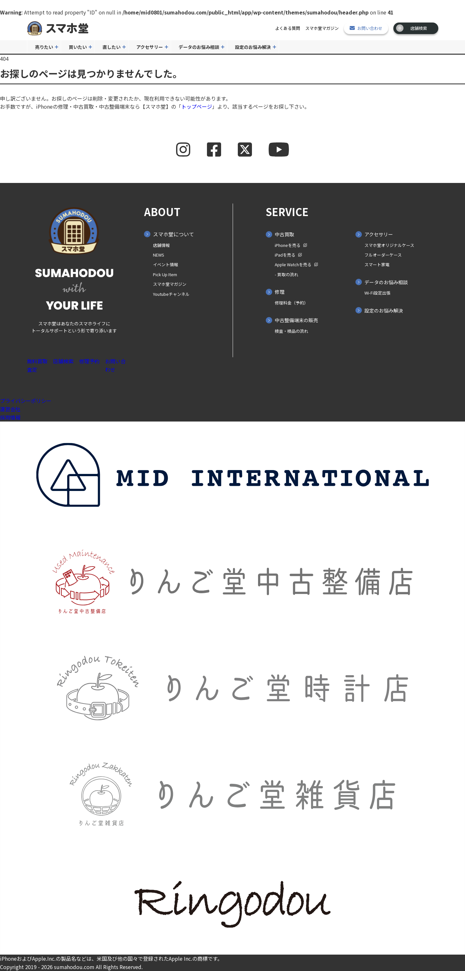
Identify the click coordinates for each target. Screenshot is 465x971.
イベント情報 (165, 264)
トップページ (196, 106)
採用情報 (10, 417)
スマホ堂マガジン (322, 28)
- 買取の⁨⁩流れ (286, 274)
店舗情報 (161, 245)
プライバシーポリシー (25, 400)
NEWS (158, 255)
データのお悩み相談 (199, 47)
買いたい (78, 47)
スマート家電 (376, 264)
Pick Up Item (165, 274)
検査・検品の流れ (291, 331)
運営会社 (10, 409)
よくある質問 (287, 28)
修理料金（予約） (291, 303)
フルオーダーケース (383, 255)
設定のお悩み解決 (253, 47)
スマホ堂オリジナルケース (389, 245)
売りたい (44, 47)
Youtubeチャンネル (171, 294)
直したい (112, 47)
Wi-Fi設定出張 (377, 293)
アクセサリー (149, 47)
